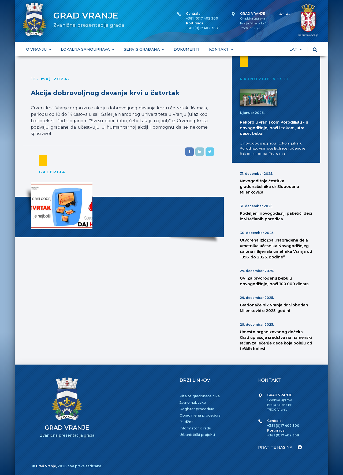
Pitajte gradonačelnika (200, 396)
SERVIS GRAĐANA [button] (142, 49)
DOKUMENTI (186, 49)
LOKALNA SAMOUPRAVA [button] (86, 49)
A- (288, 14)
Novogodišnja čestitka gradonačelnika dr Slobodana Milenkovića (269, 187)
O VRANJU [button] (37, 49)
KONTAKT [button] (219, 49)
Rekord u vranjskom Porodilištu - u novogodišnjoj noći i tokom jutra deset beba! (274, 128)
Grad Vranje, (47, 466)
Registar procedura (197, 409)
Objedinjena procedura (200, 415)
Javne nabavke (193, 402)
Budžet (186, 422)
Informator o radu (195, 428)
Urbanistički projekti (197, 434)
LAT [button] (293, 49)
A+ (281, 14)
